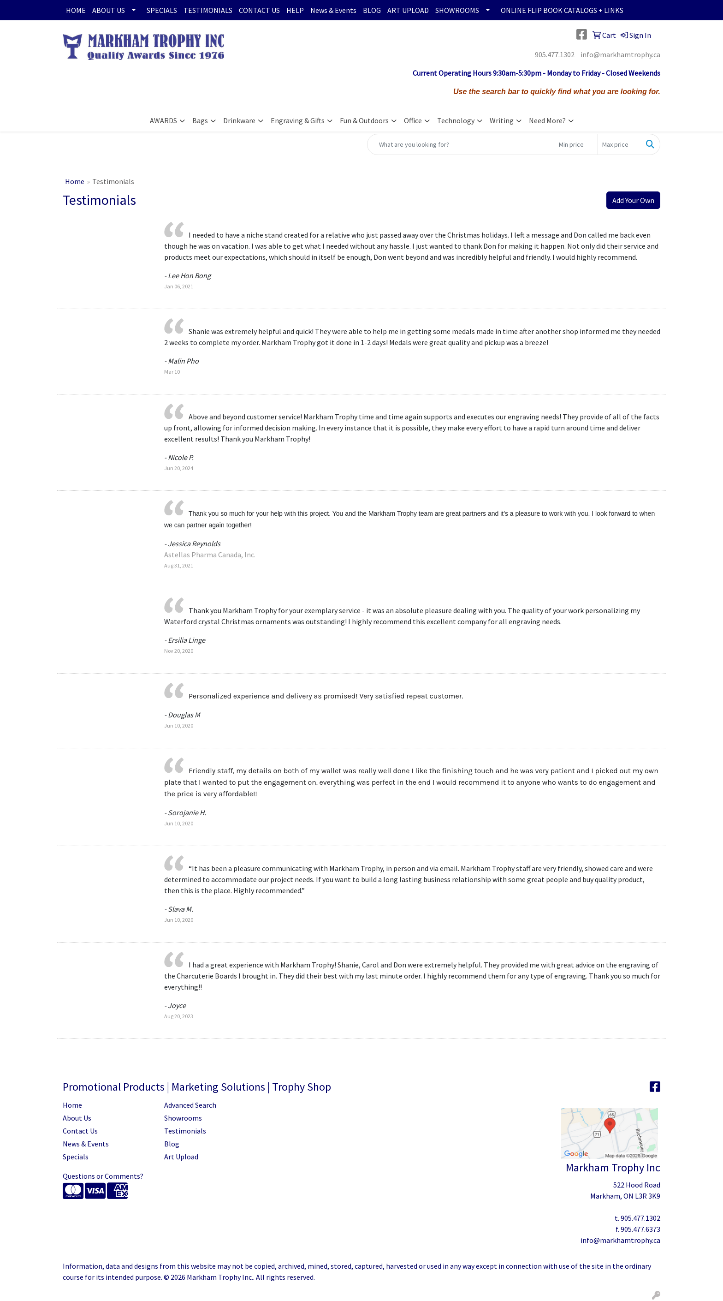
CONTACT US (259, 10)
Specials (76, 1156)
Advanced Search (190, 1105)
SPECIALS (162, 10)
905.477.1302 (555, 54)
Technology (455, 120)
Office (413, 120)
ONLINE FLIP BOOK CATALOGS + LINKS (562, 10)
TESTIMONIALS (208, 10)
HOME (76, 10)
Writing (502, 120)
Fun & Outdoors (364, 120)
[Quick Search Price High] (619, 144)
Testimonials (185, 1130)
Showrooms (183, 1117)
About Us (77, 1117)
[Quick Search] (460, 144)
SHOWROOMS (457, 10)
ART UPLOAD (408, 10)
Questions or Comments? (103, 1176)
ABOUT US (108, 10)
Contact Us (80, 1130)
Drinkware (239, 120)
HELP (295, 10)
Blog (171, 1143)
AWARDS (163, 120)
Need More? (547, 120)
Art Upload (181, 1156)
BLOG (372, 10)
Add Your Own (633, 200)
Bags (200, 120)
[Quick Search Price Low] (576, 144)
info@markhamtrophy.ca (620, 54)
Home (74, 181)
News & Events (333, 10)
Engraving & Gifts (298, 120)
